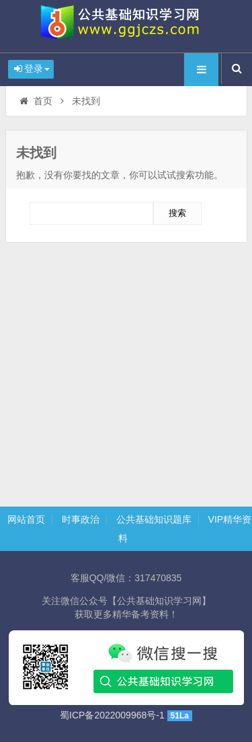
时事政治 (80, 519)
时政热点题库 (126, 26)
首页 (35, 101)
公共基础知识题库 (154, 519)
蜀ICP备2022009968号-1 (112, 715)
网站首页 (26, 519)
